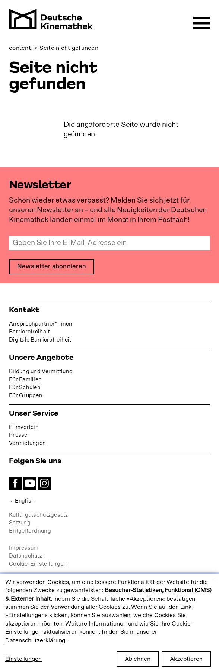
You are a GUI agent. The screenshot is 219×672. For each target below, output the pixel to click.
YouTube (29, 483)
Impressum (23, 548)
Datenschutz (25, 556)
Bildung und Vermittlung (41, 371)
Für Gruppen (25, 395)
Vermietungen (27, 443)
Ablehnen (137, 659)
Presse (18, 435)
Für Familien (25, 379)
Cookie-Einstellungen (38, 564)
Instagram (44, 483)
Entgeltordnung (30, 531)
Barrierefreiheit (29, 332)
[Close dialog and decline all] (213, 578)
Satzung (20, 523)
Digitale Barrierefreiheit (40, 340)
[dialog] (109, 623)
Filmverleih (24, 427)
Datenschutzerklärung (35, 640)
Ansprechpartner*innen (41, 324)
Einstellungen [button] (23, 659)
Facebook (15, 483)
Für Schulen (25, 388)
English (25, 501)
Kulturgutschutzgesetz (38, 515)
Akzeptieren (186, 659)
